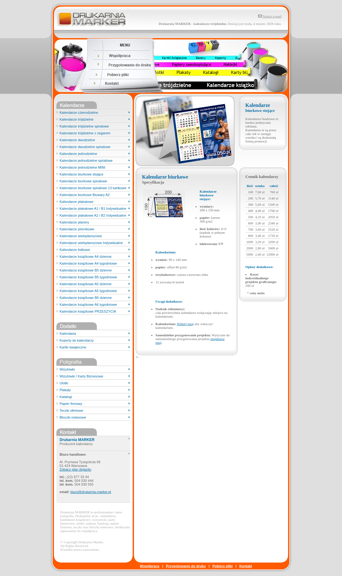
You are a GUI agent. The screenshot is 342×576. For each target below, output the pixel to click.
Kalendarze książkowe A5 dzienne (85, 284)
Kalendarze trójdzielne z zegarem (84, 133)
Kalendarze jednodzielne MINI (82, 167)
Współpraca (149, 566)
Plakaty (65, 390)
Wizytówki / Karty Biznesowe (81, 376)
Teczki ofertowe (71, 410)
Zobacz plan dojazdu (75, 469)
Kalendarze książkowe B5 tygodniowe (88, 277)
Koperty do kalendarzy (76, 340)
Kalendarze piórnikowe (76, 229)
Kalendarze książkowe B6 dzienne (85, 298)
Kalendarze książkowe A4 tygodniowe (88, 263)
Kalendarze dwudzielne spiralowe (84, 147)
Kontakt (245, 566)
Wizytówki (67, 369)
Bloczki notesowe (72, 417)
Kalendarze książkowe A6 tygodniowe (88, 304)
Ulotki (63, 383)
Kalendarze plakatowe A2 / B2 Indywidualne (92, 215)
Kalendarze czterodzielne (78, 112)
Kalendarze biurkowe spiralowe (83, 181)
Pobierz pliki (222, 566)
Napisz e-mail (272, 16)
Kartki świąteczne (72, 347)
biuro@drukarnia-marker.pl (90, 492)
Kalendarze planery (74, 222)
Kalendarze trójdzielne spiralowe (84, 126)
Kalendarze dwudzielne (77, 140)
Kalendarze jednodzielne (78, 154)
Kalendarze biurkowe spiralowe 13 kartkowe (92, 188)
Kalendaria (67, 333)
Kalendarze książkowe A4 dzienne (85, 256)
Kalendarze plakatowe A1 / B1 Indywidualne (92, 208)
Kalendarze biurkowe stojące (81, 174)
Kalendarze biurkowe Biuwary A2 (84, 195)
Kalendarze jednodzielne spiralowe (85, 160)
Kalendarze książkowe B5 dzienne (85, 270)
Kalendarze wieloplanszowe (80, 236)
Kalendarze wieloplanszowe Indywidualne (91, 243)
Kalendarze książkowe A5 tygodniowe (88, 291)
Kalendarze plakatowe (76, 202)
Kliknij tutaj (185, 324)
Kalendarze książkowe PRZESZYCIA (87, 311)
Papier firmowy (70, 404)
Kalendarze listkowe (74, 250)
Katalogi (65, 397)
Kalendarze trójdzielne (76, 119)
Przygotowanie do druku (186, 566)
